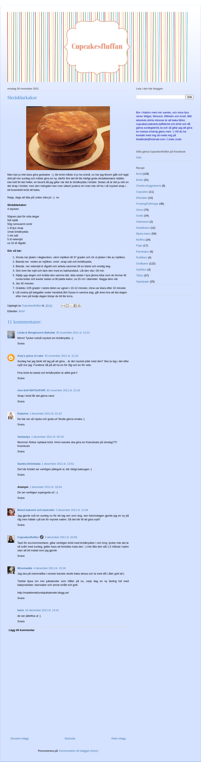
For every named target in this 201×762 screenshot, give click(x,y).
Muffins (140, 239)
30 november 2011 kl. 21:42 (63, 390)
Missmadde (24, 568)
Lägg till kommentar (22, 630)
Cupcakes (142, 191)
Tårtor (139, 275)
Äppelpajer (142, 281)
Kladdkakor (143, 227)
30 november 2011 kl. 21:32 (61, 355)
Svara (20, 343)
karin (20, 610)
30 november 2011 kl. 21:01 (73, 332)
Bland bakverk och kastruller (36, 510)
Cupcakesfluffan (28, 537)
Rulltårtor (141, 257)
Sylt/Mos (141, 269)
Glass (139, 209)
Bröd (21, 311)
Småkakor (142, 263)
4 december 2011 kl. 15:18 (50, 568)
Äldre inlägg (118, 738)
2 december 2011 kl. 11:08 (72, 510)
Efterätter (141, 197)
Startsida (69, 738)
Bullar (139, 179)
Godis (139, 215)
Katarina (22, 413)
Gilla (139, 157)
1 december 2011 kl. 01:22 (46, 413)
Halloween (142, 221)
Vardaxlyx (23, 436)
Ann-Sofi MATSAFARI (31, 390)
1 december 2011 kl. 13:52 (58, 463)
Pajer (139, 245)
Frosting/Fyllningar (147, 203)
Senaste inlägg (19, 738)
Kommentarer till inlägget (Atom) (78, 750)
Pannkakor (142, 251)
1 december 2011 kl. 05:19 (47, 436)
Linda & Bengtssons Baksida (36, 332)
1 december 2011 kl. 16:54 (46, 487)
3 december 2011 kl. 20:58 (61, 537)
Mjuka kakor (143, 233)
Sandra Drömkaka (29, 463)
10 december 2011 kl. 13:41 (42, 610)
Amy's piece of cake (30, 355)
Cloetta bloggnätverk (148, 185)
